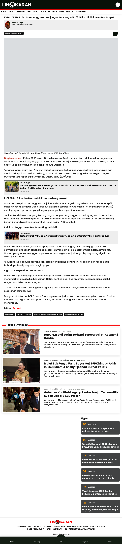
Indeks (110, 540)
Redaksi (37, 526)
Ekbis (54, 12)
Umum (35, 12)
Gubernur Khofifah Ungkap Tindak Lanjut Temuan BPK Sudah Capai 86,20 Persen (81, 394)
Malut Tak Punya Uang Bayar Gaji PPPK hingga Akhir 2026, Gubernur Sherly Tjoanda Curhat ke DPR (80, 365)
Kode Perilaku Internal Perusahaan (44, 529)
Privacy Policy (97, 526)
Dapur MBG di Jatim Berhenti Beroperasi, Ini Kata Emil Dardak (81, 336)
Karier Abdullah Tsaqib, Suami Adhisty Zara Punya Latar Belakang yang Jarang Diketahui (100, 431)
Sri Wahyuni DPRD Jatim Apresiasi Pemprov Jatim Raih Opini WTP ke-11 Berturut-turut (65, 235)
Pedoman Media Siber (77, 526)
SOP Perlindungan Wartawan (80, 529)
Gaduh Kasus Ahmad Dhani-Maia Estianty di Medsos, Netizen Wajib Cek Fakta (100, 509)
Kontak (48, 526)
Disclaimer (59, 526)
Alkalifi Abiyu (17, 23)
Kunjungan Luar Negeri (74, 314)
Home (3, 12)
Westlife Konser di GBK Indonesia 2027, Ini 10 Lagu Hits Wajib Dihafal (100, 445)
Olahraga (45, 12)
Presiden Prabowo (24, 314)
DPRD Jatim (9, 314)
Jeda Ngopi (81, 12)
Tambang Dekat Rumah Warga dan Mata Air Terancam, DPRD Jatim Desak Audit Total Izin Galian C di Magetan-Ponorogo (68, 187)
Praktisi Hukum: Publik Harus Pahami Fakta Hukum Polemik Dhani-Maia (98, 478)
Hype (61, 12)
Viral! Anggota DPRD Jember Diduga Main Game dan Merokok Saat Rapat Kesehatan (99, 494)
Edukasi (69, 12)
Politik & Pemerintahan (19, 12)
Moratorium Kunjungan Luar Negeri (48, 314)
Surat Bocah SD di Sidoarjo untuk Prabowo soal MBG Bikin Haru (99, 461)
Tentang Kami (24, 526)
